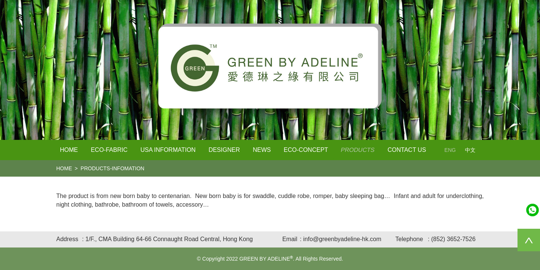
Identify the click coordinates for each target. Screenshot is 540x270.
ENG (450, 150)
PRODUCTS (357, 150)
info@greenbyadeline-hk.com (342, 239)
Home (69, 150)
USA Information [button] (167, 150)
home (64, 168)
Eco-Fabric (109, 150)
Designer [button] (224, 150)
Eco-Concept (306, 150)
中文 (470, 150)
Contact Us (407, 150)
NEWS (262, 150)
